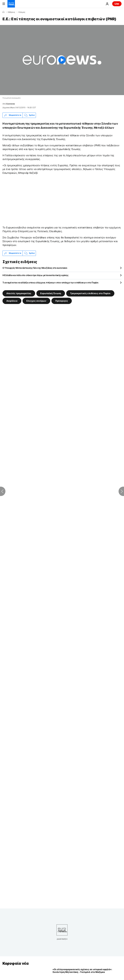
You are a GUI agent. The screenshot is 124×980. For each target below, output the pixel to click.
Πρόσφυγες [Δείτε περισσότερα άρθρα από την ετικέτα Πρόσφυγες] (61, 300)
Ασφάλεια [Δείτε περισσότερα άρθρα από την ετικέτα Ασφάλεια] (11, 300)
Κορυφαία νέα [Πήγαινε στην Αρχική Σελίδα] (15, 963)
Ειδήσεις (11, 12)
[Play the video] (62, 60)
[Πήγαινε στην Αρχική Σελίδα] (11, 3)
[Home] (3, 12)
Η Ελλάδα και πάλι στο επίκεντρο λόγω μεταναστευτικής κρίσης (35, 275)
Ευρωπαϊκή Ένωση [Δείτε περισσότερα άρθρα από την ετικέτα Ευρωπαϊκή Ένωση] (50, 293)
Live (117, 3)
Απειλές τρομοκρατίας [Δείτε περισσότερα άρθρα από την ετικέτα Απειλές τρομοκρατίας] (18, 293)
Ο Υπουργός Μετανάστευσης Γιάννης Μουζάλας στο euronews (34, 268)
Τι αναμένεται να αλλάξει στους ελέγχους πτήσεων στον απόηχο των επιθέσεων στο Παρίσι (50, 282)
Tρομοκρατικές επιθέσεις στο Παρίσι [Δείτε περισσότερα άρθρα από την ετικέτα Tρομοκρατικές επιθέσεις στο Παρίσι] (90, 293)
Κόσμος (21, 12)
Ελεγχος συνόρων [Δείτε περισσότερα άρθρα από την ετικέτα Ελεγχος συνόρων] (36, 300)
